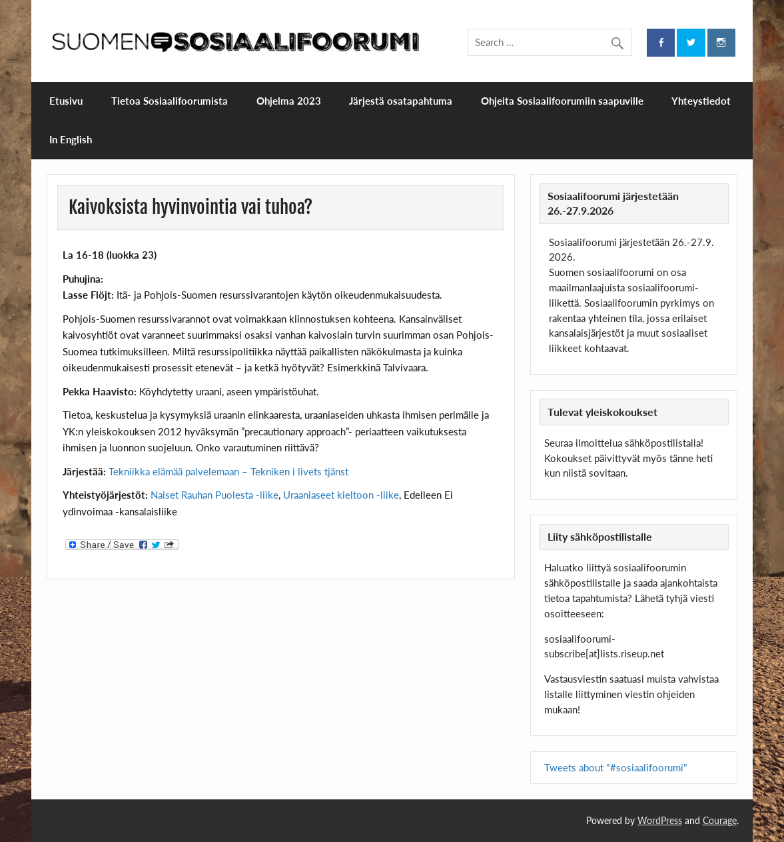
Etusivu (66, 101)
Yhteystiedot (701, 101)
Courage (720, 820)
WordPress (659, 820)
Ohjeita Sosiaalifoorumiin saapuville (562, 101)
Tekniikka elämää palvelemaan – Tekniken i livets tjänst (228, 471)
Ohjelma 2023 (288, 101)
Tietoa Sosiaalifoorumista (169, 101)
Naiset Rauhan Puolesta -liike (214, 495)
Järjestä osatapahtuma (400, 101)
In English (70, 139)
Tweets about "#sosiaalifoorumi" (615, 767)
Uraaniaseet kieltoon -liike (341, 495)
